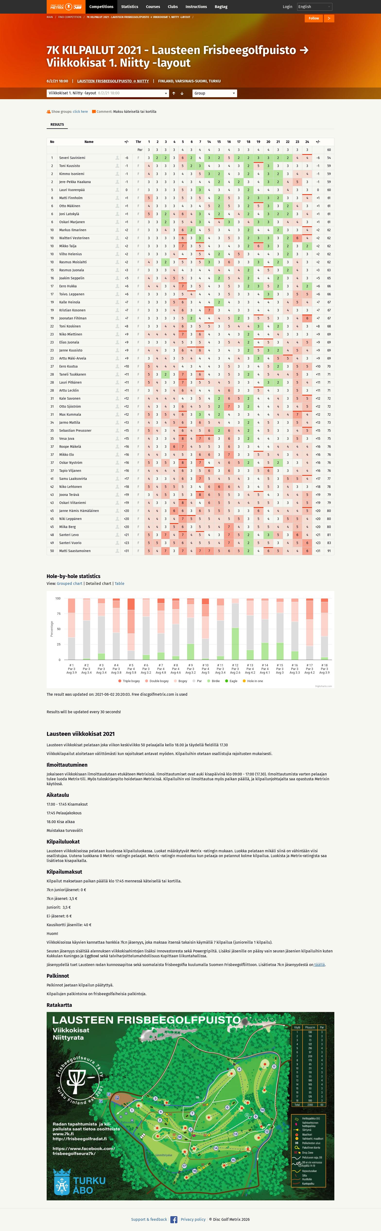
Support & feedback (149, 1219)
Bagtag (221, 6)
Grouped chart (69, 583)
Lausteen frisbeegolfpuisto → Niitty (113, 81)
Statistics (129, 6)
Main (50, 17)
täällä (319, 964)
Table (119, 583)
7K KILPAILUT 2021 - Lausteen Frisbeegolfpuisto (171, 50)
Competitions (101, 6)
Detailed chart (98, 583)
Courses (153, 6)
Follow (314, 18)
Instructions (196, 6)
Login (287, 6)
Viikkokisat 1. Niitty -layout (119, 63)
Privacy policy (193, 1219)
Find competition (69, 17)
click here (80, 112)
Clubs (173, 6)
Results (57, 125)
